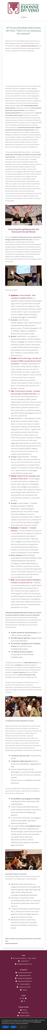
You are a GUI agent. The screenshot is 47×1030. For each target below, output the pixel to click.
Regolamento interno (25, 975)
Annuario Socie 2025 (24, 987)
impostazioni (37, 1022)
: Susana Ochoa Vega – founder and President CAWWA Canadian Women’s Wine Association (26, 361)
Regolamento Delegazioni (25, 978)
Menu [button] (24, 17)
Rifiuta (13, 1027)
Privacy (25, 1010)
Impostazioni (23, 1027)
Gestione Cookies (25, 1015)
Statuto (25, 990)
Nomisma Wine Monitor (29, 46)
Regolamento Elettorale (25, 981)
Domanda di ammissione (25, 972)
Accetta (5, 1027)
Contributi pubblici (25, 984)
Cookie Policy (25, 1013)
